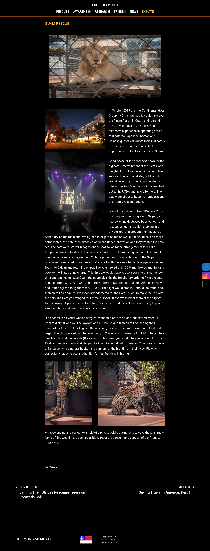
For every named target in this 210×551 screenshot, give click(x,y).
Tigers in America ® (33, 539)
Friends (120, 11)
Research (102, 11)
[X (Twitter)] (206, 284)
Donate (148, 11)
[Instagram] (206, 275)
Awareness (82, 11)
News (134, 11)
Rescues (62, 11)
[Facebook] (206, 267)
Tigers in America (105, 5)
